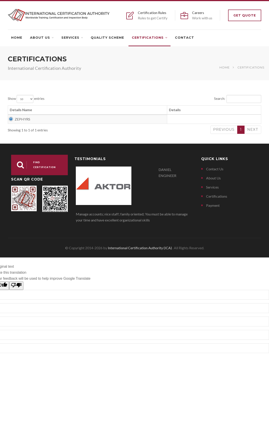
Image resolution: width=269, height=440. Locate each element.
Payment (213, 231)
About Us (40, 38)
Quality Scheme (107, 38)
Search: (237, 99)
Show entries (26, 99)
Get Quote (244, 15)
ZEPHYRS (17, 119)
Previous (224, 155)
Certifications (148, 38)
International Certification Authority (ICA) (140, 273)
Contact (184, 38)
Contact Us (214, 194)
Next (252, 155)
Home (16, 38)
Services (70, 38)
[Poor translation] (16, 311)
